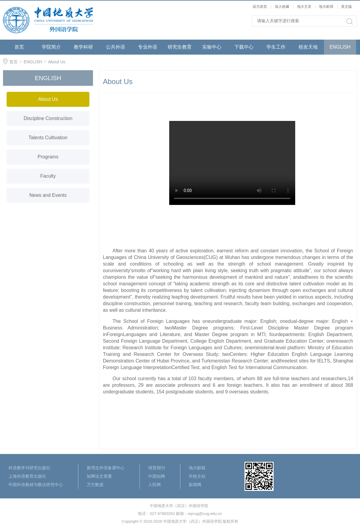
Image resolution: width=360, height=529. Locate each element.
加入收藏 (282, 7)
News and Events (48, 195)
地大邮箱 (197, 467)
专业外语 (147, 47)
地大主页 (304, 7)
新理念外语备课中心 (105, 467)
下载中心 (244, 47)
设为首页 (260, 7)
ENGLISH (339, 47)
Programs (48, 156)
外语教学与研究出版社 (29, 467)
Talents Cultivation (48, 137)
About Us (56, 61)
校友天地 (308, 47)
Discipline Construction (48, 118)
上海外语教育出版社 (27, 476)
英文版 (346, 7)
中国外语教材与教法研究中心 (35, 484)
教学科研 (83, 47)
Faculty (48, 176)
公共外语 (115, 47)
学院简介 (51, 47)
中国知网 (156, 476)
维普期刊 (156, 467)
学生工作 (276, 47)
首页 (19, 47)
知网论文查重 (99, 476)
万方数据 (95, 484)
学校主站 (197, 476)
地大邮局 (326, 7)
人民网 (154, 484)
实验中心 (211, 47)
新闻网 (195, 484)
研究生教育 (180, 47)
